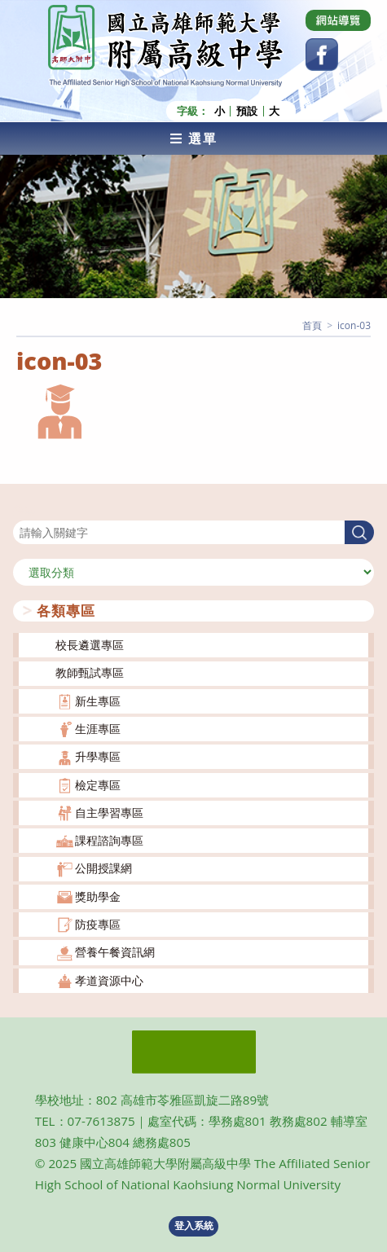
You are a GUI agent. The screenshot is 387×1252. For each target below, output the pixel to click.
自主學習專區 (109, 812)
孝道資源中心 (109, 980)
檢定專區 (98, 785)
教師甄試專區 (89, 672)
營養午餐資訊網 (115, 952)
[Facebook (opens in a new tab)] (322, 54)
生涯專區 (98, 728)
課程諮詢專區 (109, 840)
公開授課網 (103, 868)
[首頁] (312, 325)
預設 (246, 111)
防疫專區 (98, 924)
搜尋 (24, 510)
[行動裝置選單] (193, 138)
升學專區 (98, 756)
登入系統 (193, 1225)
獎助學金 (98, 896)
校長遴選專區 (89, 644)
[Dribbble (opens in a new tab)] (338, 20)
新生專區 (98, 701)
